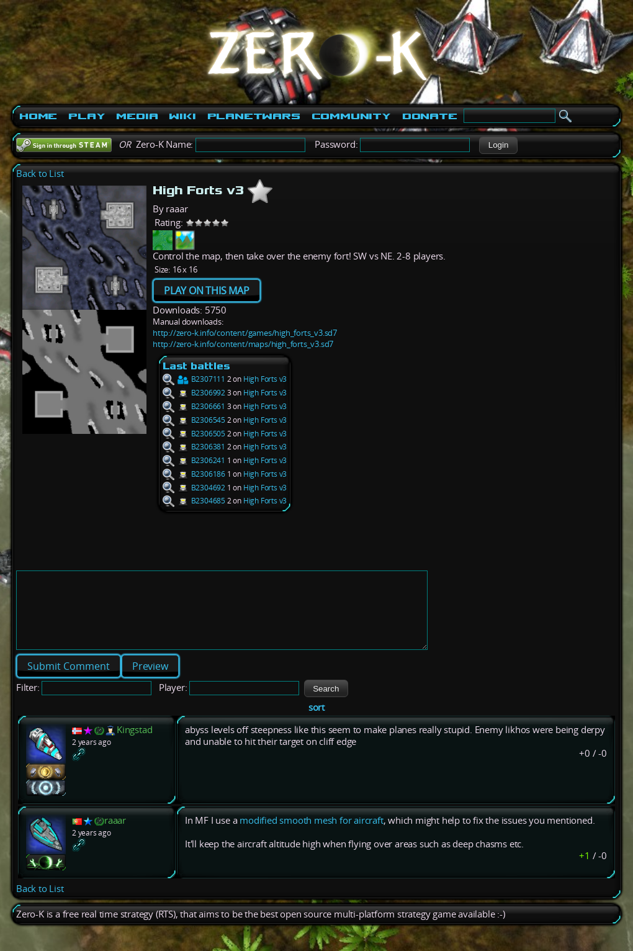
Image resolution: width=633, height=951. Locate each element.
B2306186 (194, 474)
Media (137, 116)
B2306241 (194, 460)
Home (38, 116)
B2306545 (194, 420)
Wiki (182, 116)
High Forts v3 (265, 379)
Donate (429, 116)
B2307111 (194, 379)
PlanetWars (253, 116)
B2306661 (194, 406)
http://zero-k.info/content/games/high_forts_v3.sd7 (245, 332)
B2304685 (194, 500)
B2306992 (194, 392)
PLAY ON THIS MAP (206, 290)
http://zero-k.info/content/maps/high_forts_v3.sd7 (243, 343)
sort (316, 722)
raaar (115, 835)
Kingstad (134, 744)
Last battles (196, 365)
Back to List (40, 173)
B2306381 (194, 446)
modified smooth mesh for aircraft (311, 835)
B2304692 (194, 487)
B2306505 (194, 433)
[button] (498, 145)
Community (351, 116)
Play (86, 116)
